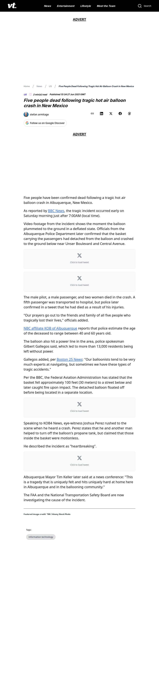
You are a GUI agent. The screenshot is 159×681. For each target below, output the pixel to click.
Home (27, 86)
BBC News (56, 210)
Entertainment (65, 5)
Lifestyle (85, 5)
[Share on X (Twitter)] (110, 113)
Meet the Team (106, 5)
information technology (41, 536)
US (50, 86)
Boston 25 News (69, 359)
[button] (79, 259)
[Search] (144, 6)
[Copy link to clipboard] (92, 113)
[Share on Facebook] (120, 113)
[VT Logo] (12, 6)
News (47, 5)
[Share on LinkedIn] (101, 113)
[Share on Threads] (129, 113)
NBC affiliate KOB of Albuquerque (50, 328)
